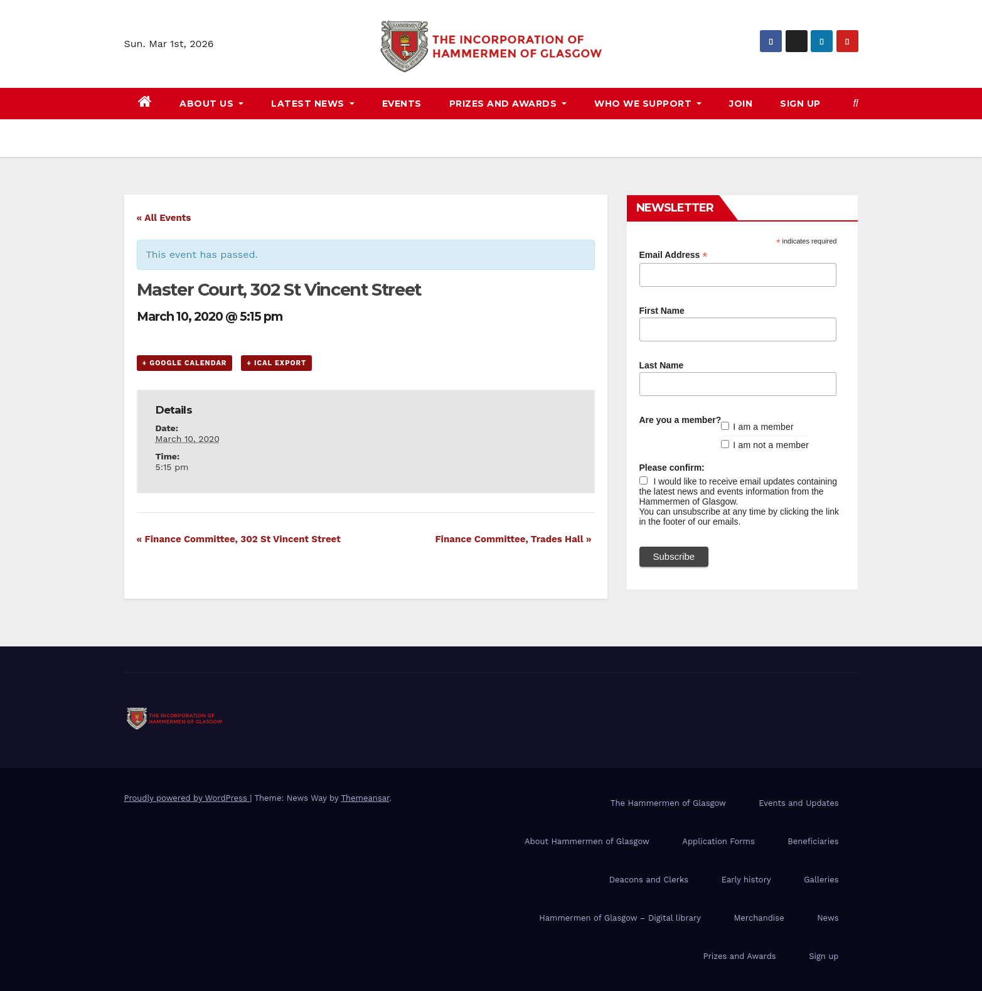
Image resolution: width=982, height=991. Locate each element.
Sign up (800, 103)
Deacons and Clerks (648, 879)
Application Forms (718, 841)
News (827, 918)
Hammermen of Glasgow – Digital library (620, 918)
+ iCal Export (276, 363)
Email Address (673, 255)
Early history (746, 879)
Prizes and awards (508, 103)
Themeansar (365, 798)
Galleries (821, 879)
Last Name (661, 365)
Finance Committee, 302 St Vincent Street (239, 539)
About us (211, 103)
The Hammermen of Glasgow (668, 803)
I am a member (763, 427)
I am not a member (771, 445)
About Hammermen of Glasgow (587, 841)
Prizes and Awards (739, 956)
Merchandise (759, 918)
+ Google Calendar (184, 363)
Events (402, 103)
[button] (855, 103)
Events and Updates (798, 803)
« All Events (164, 217)
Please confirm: (672, 468)
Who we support (648, 103)
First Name (662, 311)
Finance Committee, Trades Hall (513, 539)
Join (740, 103)
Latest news (313, 103)
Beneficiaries (812, 841)
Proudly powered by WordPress (187, 798)
